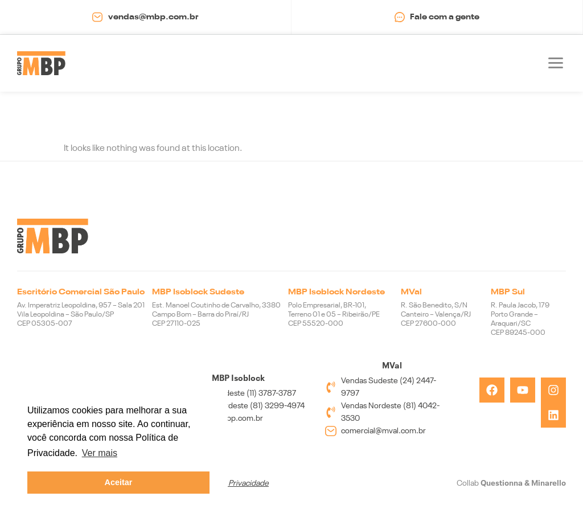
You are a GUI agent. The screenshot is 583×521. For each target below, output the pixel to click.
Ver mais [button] (99, 453)
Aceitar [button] (119, 482)
